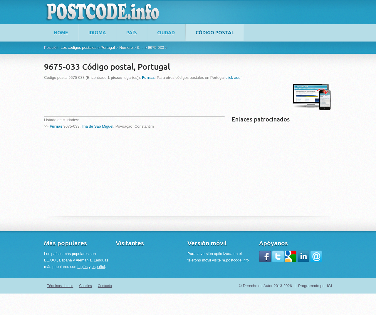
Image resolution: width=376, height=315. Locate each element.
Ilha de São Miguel (97, 126)
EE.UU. (50, 260)
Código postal (215, 32)
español (98, 266)
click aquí (233, 77)
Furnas (56, 126)
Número (126, 47)
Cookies (85, 286)
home (61, 32)
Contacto (105, 286)
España (65, 260)
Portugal (108, 47)
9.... (140, 47)
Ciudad (166, 32)
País (131, 32)
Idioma (97, 32)
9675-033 (156, 47)
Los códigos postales (78, 47)
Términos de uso (60, 286)
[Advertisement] (151, 97)
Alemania (84, 260)
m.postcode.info (235, 260)
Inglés (82, 266)
